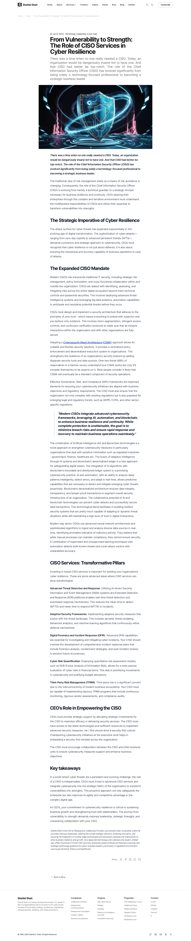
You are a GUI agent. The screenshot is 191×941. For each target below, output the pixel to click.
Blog (122, 5)
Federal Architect (130, 909)
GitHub (131, 5)
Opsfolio (101, 909)
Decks (105, 5)
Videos (95, 5)
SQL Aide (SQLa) (104, 902)
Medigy (100, 905)
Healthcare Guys (130, 905)
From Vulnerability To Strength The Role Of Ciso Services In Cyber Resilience (66, 16)
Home (50, 5)
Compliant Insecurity (105, 918)
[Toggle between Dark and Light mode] (147, 4)
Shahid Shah (25, 898)
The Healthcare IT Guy (133, 902)
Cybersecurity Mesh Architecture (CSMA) (87, 342)
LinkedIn (154, 909)
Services (71, 5)
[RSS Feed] (152, 4)
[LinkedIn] (155, 934)
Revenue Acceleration (79, 918)
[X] (165, 934)
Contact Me (165, 5)
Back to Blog (58, 877)
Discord (154, 912)
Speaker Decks (130, 912)
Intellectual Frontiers (78, 902)
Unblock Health (77, 915)
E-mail (153, 902)
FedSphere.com (130, 919)
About (59, 5)
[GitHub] (150, 934)
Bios (114, 5)
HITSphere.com (130, 916)
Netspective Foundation (80, 911)
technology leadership (75, 34)
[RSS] (170, 934)
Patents (84, 5)
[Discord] (160, 934)
